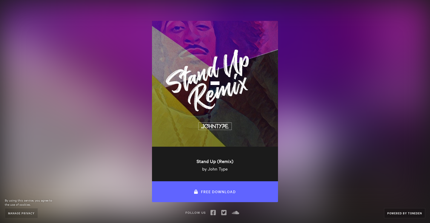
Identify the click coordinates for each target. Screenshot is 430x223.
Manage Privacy (21, 213)
